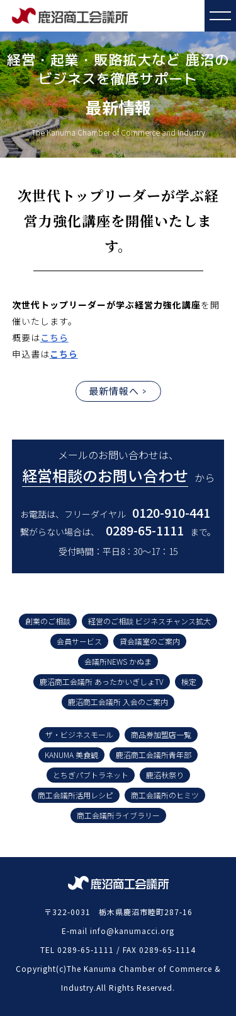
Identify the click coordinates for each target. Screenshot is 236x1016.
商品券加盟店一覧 (161, 734)
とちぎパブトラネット (90, 774)
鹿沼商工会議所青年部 (153, 754)
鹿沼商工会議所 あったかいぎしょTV (102, 681)
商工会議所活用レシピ (75, 795)
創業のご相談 (47, 621)
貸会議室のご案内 (150, 641)
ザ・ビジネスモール (79, 734)
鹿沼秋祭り (165, 774)
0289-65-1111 (145, 530)
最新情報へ (114, 390)
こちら (54, 337)
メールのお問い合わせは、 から (118, 467)
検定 (188, 681)
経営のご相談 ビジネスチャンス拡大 (149, 621)
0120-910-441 (171, 512)
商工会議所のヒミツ (165, 795)
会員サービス (79, 641)
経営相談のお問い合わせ (105, 475)
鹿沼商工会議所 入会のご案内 (118, 701)
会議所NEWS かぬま (118, 661)
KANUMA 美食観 (71, 754)
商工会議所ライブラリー (118, 815)
